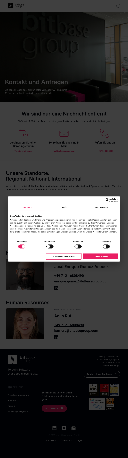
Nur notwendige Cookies (64, 256)
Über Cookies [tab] (101, 207)
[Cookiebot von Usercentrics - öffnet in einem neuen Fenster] (107, 200)
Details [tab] (64, 207)
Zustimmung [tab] (26, 207)
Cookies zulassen (100, 256)
